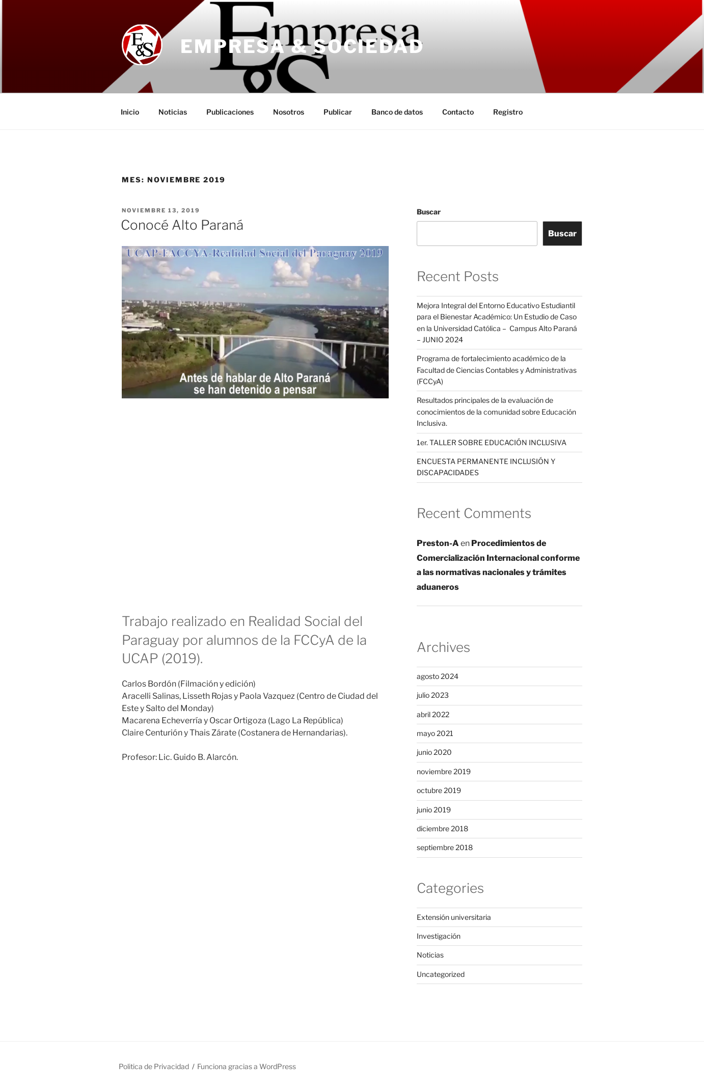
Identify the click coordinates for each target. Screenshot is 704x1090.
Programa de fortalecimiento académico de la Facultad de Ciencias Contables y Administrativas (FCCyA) (497, 370)
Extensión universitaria (454, 917)
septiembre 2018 (445, 847)
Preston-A (438, 543)
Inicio (130, 111)
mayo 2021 (435, 733)
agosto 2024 (437, 676)
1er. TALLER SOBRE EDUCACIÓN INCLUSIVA (491, 442)
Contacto (458, 111)
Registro (508, 111)
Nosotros (288, 111)
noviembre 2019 (444, 771)
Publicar (337, 111)
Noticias (172, 111)
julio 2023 (433, 695)
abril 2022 (433, 714)
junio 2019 (434, 809)
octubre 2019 (439, 790)
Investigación (439, 936)
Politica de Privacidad (154, 1066)
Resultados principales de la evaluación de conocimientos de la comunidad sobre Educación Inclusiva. (496, 411)
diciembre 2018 (442, 828)
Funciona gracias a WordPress (246, 1066)
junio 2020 (434, 752)
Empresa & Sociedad (302, 46)
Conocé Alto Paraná (182, 225)
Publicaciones (230, 111)
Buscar (429, 211)
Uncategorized (441, 974)
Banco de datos (397, 111)
